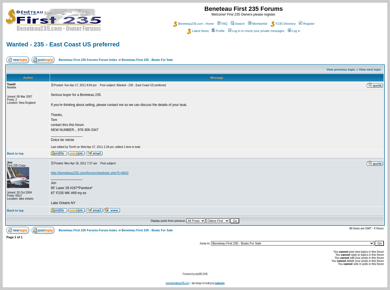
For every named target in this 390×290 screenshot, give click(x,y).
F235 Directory (283, 23)
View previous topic (340, 69)
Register (306, 23)
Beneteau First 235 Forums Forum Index (88, 59)
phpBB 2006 (201, 274)
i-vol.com (219, 283)
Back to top (15, 153)
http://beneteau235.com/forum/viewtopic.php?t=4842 (90, 173)
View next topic (370, 69)
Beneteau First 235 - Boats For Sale (147, 59)
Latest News (198, 31)
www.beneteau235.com (177, 283)
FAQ (222, 23)
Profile (218, 31)
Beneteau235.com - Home (193, 23)
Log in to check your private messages (256, 31)
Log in (294, 31)
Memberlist (257, 23)
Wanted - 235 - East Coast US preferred (63, 44)
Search (238, 23)
